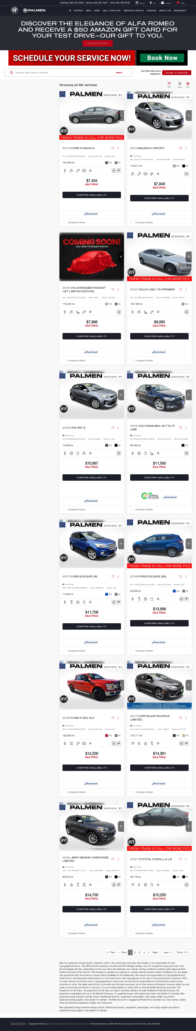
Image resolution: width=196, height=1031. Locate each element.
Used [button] (97, 10)
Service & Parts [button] (134, 10)
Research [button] (180, 10)
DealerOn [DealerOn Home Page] (51, 1024)
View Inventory (98, 43)
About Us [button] (165, 10)
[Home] (70, 10)
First (111, 952)
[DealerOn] (18, 1023)
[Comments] (114, 171)
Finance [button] (151, 10)
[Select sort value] (170, 85)
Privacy (67, 1024)
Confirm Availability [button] (92, 195)
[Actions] (118, 148)
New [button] (88, 10)
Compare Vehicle (76, 222)
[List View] (188, 85)
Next (156, 952)
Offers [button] (78, 10)
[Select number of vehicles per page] (183, 952)
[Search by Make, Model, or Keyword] (64, 72)
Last (168, 952)
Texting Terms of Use (80, 1024)
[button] (121, 115)
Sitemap (59, 1024)
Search (119, 72)
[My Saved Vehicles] (180, 2)
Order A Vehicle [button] (177, 72)
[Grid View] (179, 85)
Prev (122, 952)
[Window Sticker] (119, 171)
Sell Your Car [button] (112, 10)
